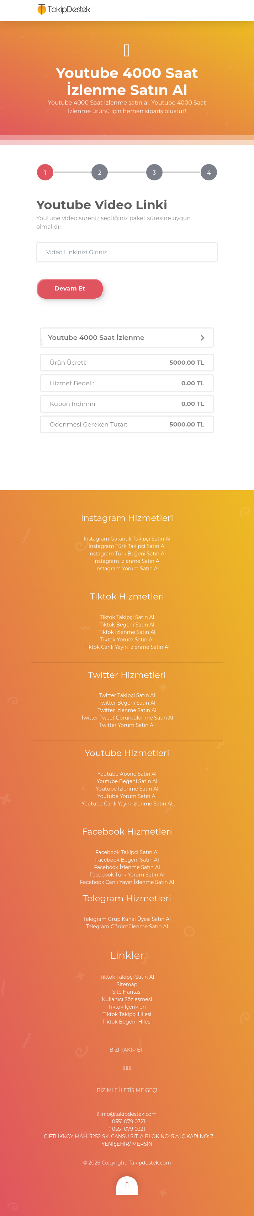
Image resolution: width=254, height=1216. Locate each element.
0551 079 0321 (127, 1121)
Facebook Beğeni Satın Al (127, 860)
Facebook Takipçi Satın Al (127, 852)
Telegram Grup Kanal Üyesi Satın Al (127, 919)
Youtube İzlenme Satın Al (127, 789)
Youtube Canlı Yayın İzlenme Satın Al (126, 803)
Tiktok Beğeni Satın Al (127, 624)
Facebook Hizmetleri (127, 831)
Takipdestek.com (150, 1163)
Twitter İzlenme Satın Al (126, 710)
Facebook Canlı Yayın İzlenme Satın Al (127, 882)
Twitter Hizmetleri (127, 674)
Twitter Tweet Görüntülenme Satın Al (127, 718)
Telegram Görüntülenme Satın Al (127, 926)
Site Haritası (127, 992)
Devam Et (69, 288)
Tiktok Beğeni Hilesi (127, 1022)
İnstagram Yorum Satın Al (127, 568)
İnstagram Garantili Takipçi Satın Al (127, 539)
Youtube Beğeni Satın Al (127, 781)
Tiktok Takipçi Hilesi (126, 1014)
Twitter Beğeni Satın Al (127, 703)
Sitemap (127, 984)
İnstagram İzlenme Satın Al (127, 561)
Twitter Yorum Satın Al (127, 725)
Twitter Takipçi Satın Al (127, 695)
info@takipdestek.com (127, 1114)
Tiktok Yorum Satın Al (127, 639)
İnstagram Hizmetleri (127, 517)
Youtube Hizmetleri (127, 753)
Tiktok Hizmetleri (127, 596)
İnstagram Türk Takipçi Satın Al (127, 546)
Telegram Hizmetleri (127, 898)
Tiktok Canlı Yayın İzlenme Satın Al (127, 647)
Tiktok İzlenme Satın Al (127, 632)
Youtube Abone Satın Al (127, 774)
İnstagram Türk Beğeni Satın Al (127, 553)
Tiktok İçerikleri (127, 1007)
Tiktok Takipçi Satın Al (127, 617)
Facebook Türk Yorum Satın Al (127, 875)
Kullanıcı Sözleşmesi (127, 999)
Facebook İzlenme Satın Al (127, 867)
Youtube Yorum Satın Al (127, 796)
